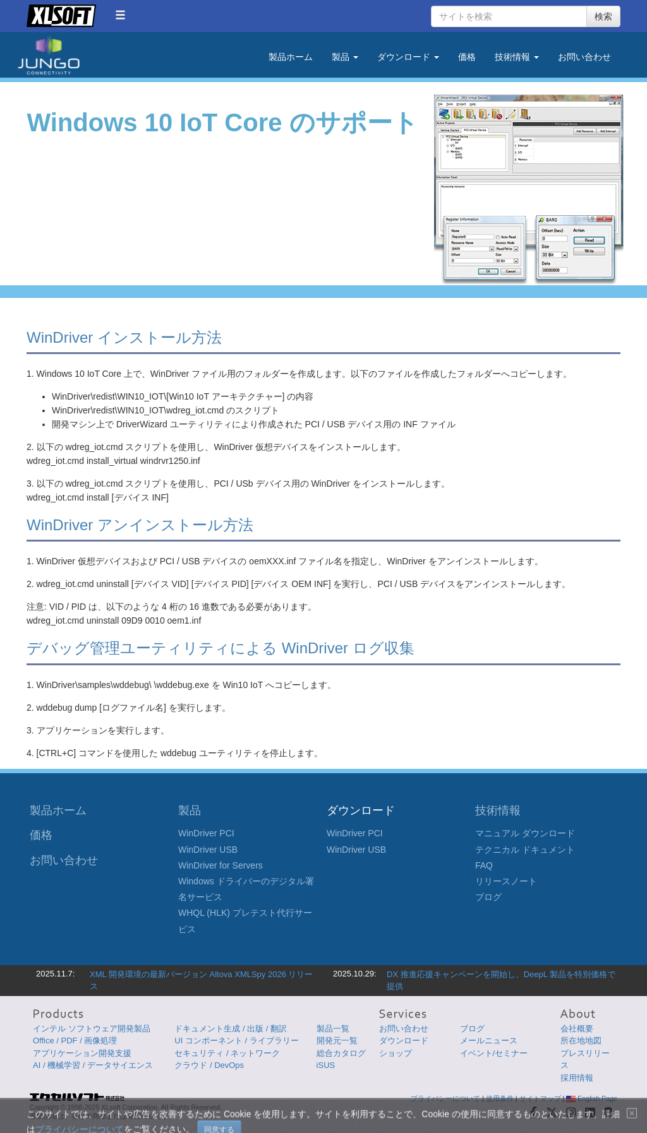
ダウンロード (403, 1040)
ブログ (488, 897)
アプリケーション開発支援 (82, 1053)
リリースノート (506, 881)
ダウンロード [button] (408, 57)
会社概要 (576, 1028)
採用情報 (576, 1078)
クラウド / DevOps (209, 1065)
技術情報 (498, 810)
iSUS (326, 1065)
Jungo (48, 55)
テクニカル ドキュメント (525, 850)
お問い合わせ (584, 57)
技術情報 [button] (517, 57)
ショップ (395, 1053)
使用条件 (500, 1098)
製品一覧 (333, 1028)
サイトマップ (540, 1098)
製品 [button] (345, 57)
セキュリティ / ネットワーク (227, 1053)
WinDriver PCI (206, 833)
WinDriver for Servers (220, 865)
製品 (189, 810)
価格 (467, 57)
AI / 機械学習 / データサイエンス (93, 1065)
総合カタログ (341, 1053)
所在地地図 (581, 1040)
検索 (603, 16)
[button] (120, 15)
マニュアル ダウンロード (525, 833)
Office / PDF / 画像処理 (75, 1040)
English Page (591, 1098)
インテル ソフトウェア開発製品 (91, 1028)
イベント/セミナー (494, 1053)
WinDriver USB (208, 850)
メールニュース (488, 1040)
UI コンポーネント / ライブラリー (236, 1040)
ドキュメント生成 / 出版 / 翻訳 (230, 1028)
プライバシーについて (445, 1098)
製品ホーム (291, 57)
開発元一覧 (337, 1040)
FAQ (484, 865)
